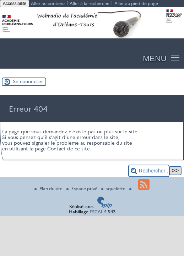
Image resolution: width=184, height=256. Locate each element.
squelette (113, 188)
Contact (56, 148)
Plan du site (49, 188)
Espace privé (82, 188)
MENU (155, 58)
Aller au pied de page (136, 3)
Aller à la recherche (89, 3)
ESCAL (96, 211)
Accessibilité (14, 3)
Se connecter (28, 81)
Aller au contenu (48, 3)
